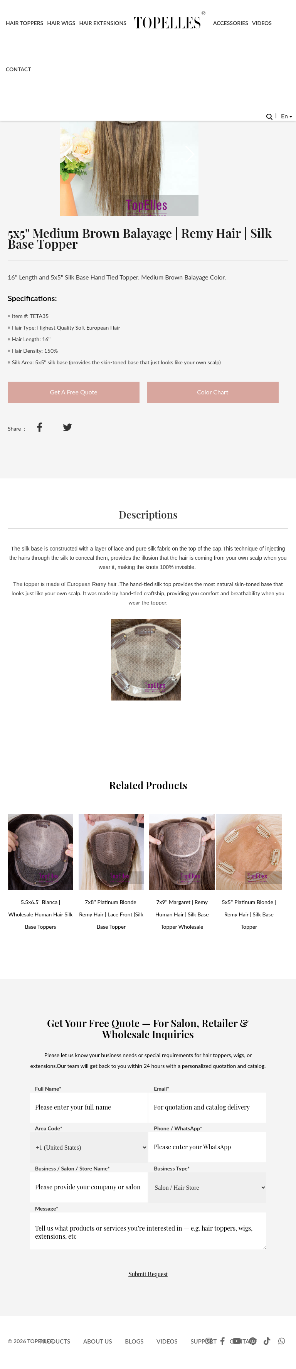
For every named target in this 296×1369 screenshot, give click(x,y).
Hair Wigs (61, 23)
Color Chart (212, 392)
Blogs (134, 1341)
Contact (18, 69)
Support (203, 1341)
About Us (97, 1341)
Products (54, 1341)
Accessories (230, 23)
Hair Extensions (102, 23)
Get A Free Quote (73, 392)
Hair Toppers (24, 23)
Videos (262, 23)
